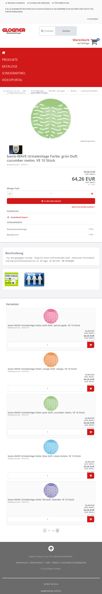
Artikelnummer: (13, 164)
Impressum (22, 562)
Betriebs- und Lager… (57, 91)
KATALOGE (9, 66)
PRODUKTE (10, 60)
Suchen (66, 30)
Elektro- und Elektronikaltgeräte (69, 562)
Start (24, 91)
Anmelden (92, 18)
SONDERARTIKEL (14, 73)
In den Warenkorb (51, 201)
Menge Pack (13, 188)
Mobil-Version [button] (51, 584)
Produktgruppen (37, 91)
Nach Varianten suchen (83, 206)
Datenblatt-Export (17, 217)
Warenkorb (81, 40)
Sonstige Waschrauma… (16, 93)
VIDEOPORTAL (12, 80)
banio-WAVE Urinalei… (40, 93)
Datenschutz (36, 562)
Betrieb (73, 91)
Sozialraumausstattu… (90, 91)
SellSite (57, 590)
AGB (48, 562)
